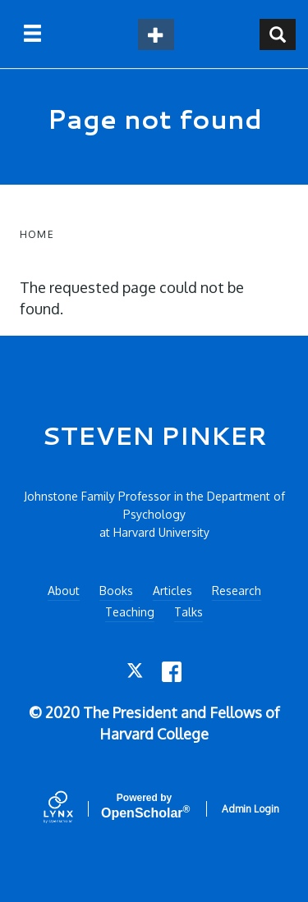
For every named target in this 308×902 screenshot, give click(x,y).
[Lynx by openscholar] (72, 808)
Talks (188, 612)
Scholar (144, 806)
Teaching (129, 612)
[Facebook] (172, 671)
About (64, 591)
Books (116, 591)
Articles (172, 591)
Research (236, 591)
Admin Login (250, 809)
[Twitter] (136, 671)
